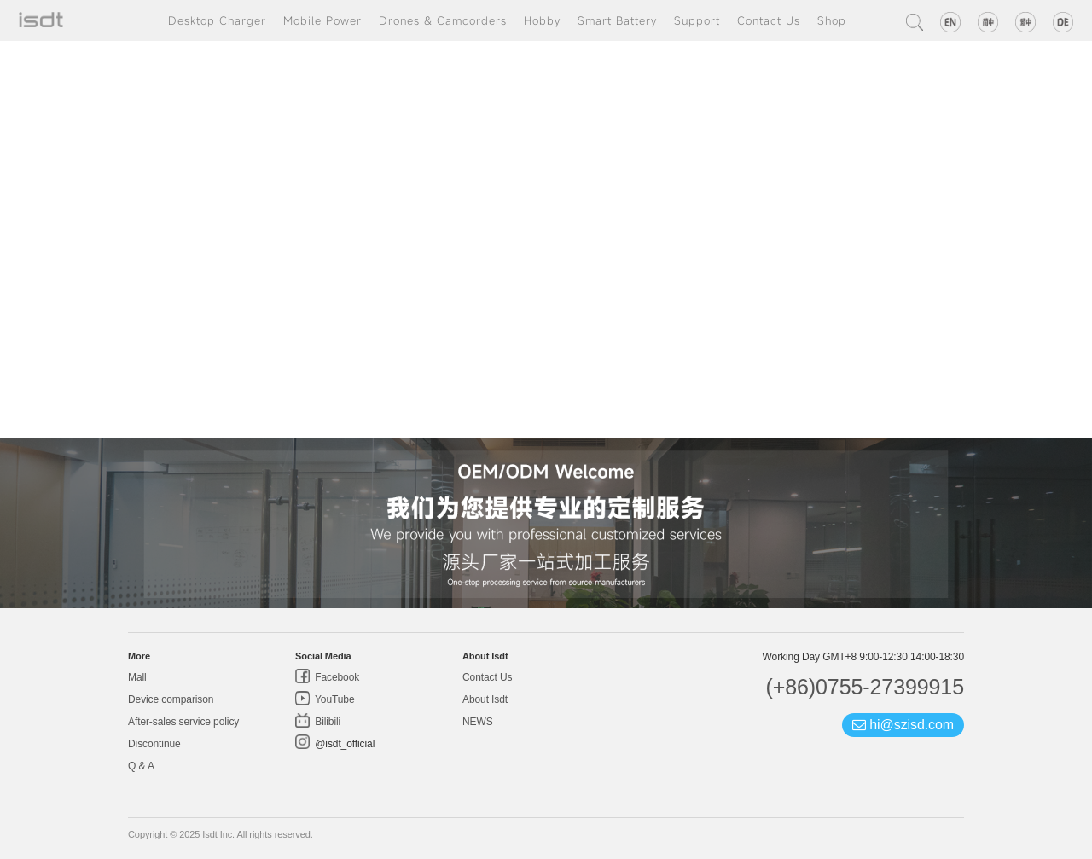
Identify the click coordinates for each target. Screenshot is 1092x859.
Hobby (542, 20)
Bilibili (326, 722)
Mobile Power (322, 20)
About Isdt (485, 699)
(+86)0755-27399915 (864, 687)
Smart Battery (617, 20)
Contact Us (768, 20)
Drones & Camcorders (443, 20)
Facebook (335, 677)
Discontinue (154, 744)
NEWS (477, 722)
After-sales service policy (183, 722)
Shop (831, 20)
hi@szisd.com (903, 724)
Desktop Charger (217, 20)
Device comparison (170, 699)
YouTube (333, 699)
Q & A (141, 766)
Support (697, 20)
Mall (137, 677)
